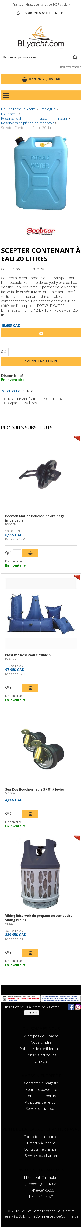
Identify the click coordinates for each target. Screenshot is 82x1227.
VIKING (9, 924)
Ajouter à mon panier (41, 361)
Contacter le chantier (41, 1149)
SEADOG (10, 793)
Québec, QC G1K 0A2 (41, 1183)
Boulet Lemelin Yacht (18, 109)
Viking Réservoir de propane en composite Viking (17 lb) (38, 917)
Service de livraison (41, 1108)
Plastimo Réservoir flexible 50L (29, 655)
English (59, 13)
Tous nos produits (41, 1095)
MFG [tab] (30, 391)
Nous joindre (41, 1042)
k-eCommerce (67, 1216)
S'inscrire (31, 1013)
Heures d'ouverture (41, 1089)
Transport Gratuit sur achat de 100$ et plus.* (42, 4)
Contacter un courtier (41, 1136)
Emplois (41, 1061)
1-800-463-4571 (41, 1196)
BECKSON (10, 524)
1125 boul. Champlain (41, 1177)
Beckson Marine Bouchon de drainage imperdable (35, 518)
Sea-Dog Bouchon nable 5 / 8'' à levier (34, 789)
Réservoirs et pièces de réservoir (27, 123)
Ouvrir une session (36, 13)
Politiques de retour (41, 1102)
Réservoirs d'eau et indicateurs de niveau (34, 118)
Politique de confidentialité (41, 1048)
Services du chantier (41, 1155)
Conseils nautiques (41, 1055)
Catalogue (47, 109)
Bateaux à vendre (41, 1143)
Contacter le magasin (41, 1083)
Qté (3, 352)
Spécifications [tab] (13, 391)
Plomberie (9, 113)
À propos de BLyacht (41, 1036)
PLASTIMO (10, 658)
